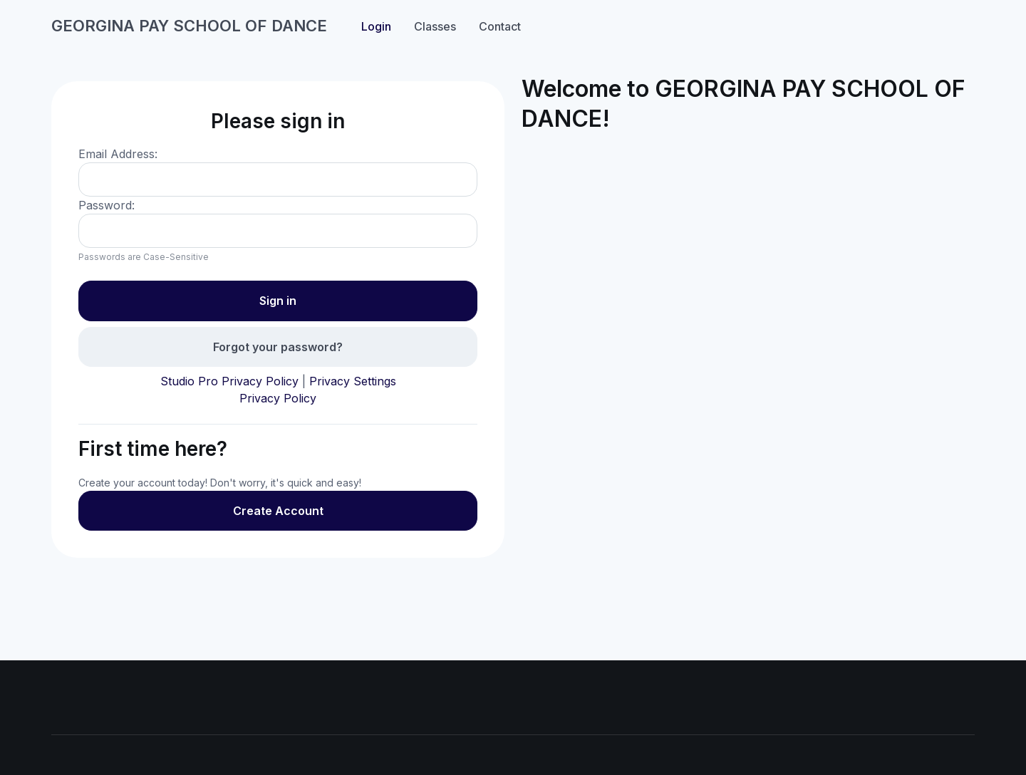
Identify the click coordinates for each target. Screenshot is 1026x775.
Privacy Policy (277, 398)
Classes (435, 26)
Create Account (278, 511)
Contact (500, 26)
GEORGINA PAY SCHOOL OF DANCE (189, 25)
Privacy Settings (352, 381)
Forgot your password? (278, 347)
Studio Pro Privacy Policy (229, 381)
